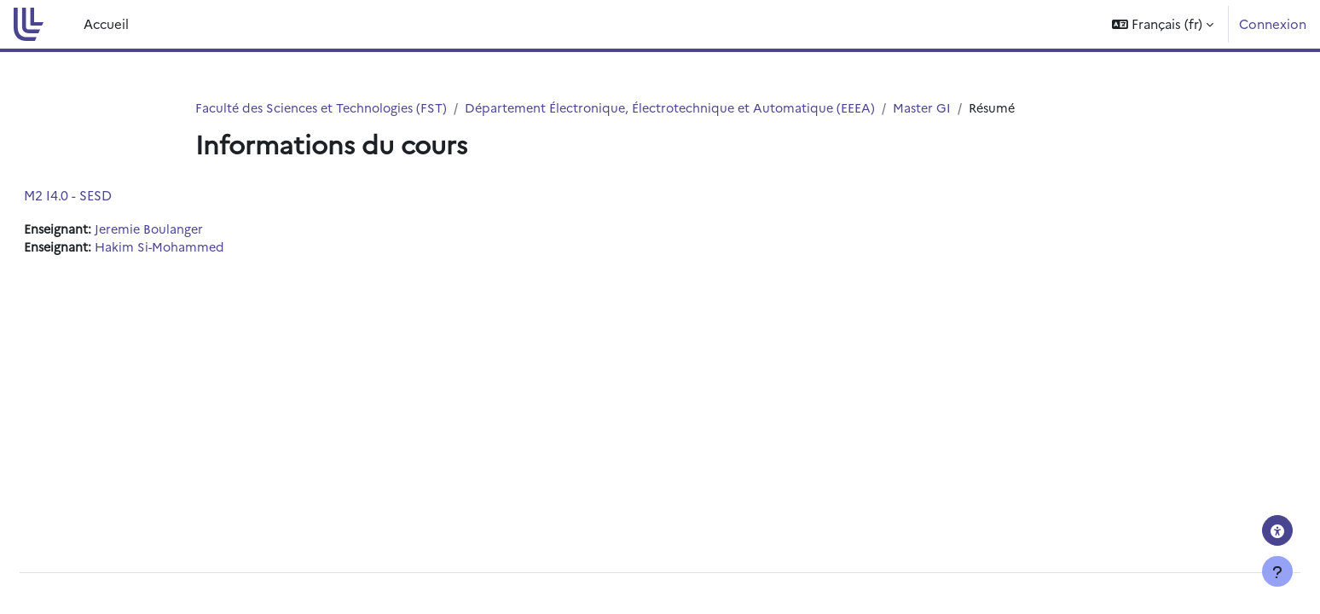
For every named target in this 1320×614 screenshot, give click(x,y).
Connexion (1272, 23)
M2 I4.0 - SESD (109, 196)
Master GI (944, 108)
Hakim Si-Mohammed (203, 249)
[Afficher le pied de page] (1277, 571)
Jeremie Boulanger (193, 230)
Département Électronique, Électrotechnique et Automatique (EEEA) (685, 108)
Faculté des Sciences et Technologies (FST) (326, 108)
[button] (1162, 24)
